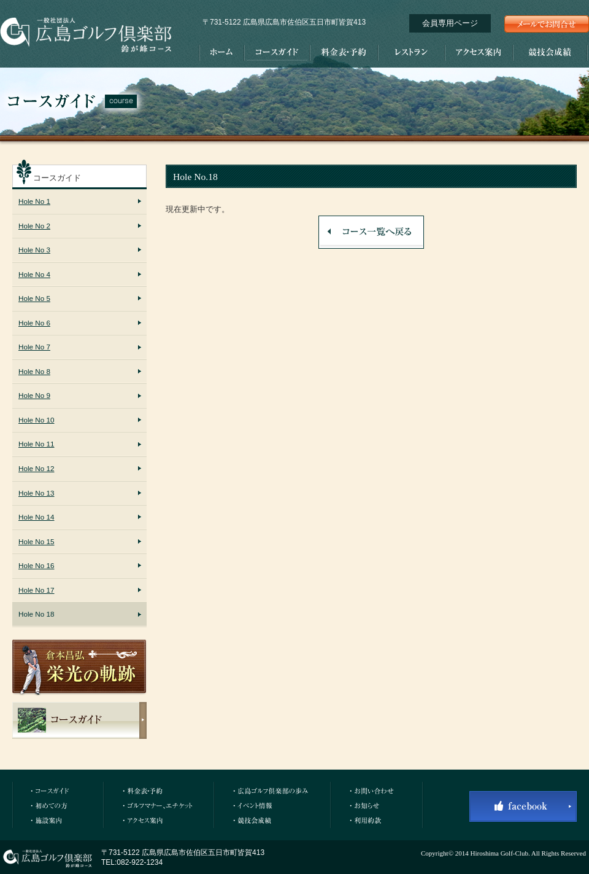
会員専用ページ (450, 23)
